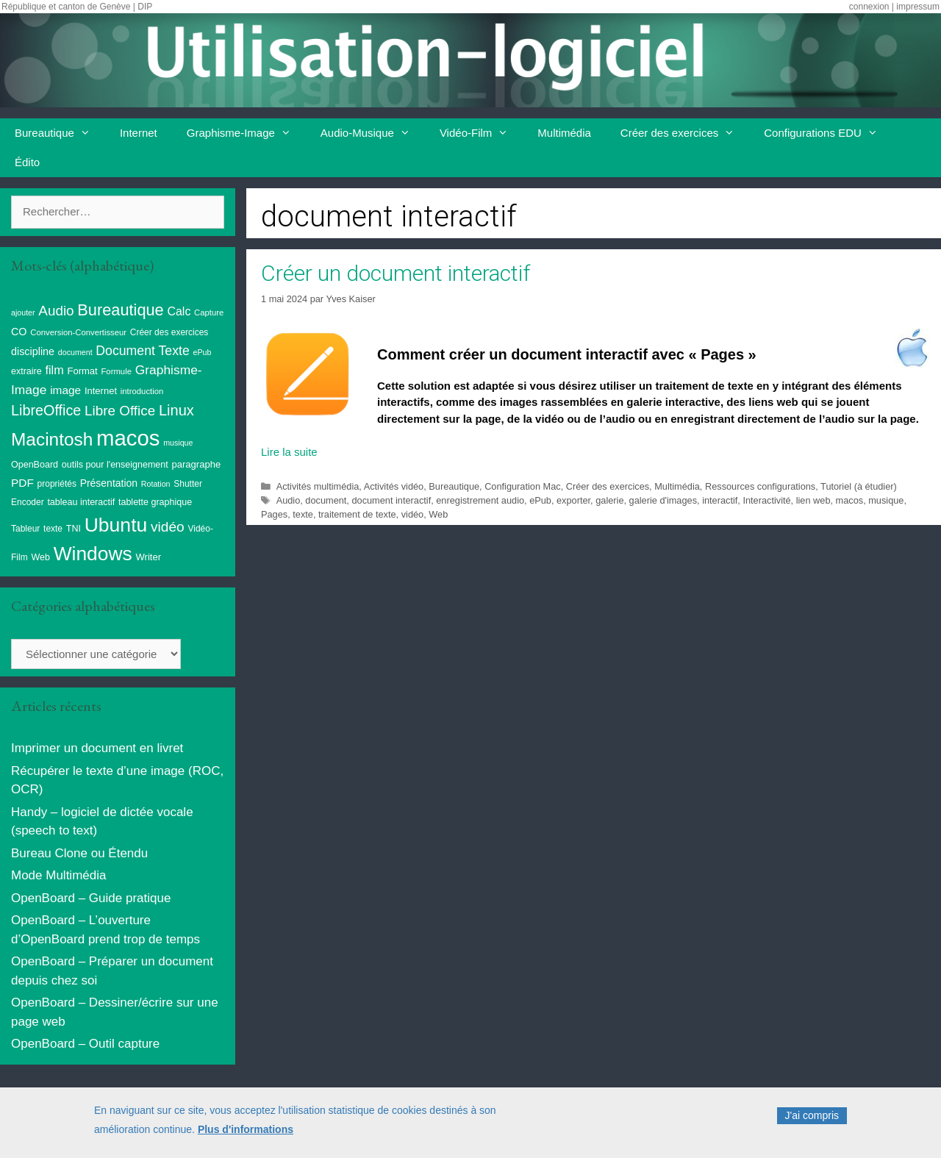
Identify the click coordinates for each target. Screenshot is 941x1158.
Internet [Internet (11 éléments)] (101, 390)
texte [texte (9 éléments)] (52, 528)
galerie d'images (663, 500)
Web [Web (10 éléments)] (40, 557)
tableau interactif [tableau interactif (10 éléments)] (81, 502)
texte (303, 514)
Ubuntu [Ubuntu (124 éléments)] (116, 525)
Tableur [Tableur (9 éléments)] (25, 528)
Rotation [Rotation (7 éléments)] (156, 483)
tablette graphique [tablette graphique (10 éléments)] (155, 502)
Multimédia (564, 132)
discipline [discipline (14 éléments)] (32, 351)
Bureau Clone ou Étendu (79, 853)
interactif (719, 500)
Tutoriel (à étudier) (858, 486)
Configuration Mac (522, 486)
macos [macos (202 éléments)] (128, 438)
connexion (869, 6)
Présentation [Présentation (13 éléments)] (108, 483)
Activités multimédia (317, 486)
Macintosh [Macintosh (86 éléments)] (52, 439)
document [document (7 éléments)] (75, 352)
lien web (813, 500)
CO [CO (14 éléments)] (19, 331)
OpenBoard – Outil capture (85, 1044)
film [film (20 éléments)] (54, 369)
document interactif (391, 500)
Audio (288, 500)
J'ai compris (812, 1120)
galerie (609, 500)
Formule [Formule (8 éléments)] (116, 371)
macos (850, 500)
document (325, 500)
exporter (573, 500)
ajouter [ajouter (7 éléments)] (23, 312)
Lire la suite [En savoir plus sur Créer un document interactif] (289, 452)
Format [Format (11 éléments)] (82, 370)
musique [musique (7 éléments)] (178, 442)
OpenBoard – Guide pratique (91, 898)
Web (438, 514)
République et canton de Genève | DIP (76, 6)
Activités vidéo (394, 486)
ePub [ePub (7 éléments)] (202, 352)
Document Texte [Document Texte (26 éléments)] (142, 350)
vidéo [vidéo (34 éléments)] (168, 527)
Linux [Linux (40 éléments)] (176, 410)
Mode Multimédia (58, 875)
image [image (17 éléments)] (65, 390)
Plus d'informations (245, 1133)
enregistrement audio (480, 500)
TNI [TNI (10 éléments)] (73, 528)
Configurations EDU (828, 133)
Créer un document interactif (395, 273)
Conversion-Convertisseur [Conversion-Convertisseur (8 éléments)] (78, 332)
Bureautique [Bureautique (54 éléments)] (120, 310)
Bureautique (60, 133)
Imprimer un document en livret (97, 748)
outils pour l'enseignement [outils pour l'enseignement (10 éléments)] (115, 465)
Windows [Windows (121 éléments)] (93, 554)
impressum (918, 6)
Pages (274, 514)
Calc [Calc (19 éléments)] (178, 311)
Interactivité (766, 500)
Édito (27, 162)
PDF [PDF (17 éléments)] (22, 482)
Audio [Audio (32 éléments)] (56, 310)
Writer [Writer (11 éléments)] (148, 556)
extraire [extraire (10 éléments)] (26, 371)
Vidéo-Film (481, 133)
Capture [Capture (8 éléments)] (208, 312)
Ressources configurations (760, 486)
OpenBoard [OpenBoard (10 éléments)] (34, 465)
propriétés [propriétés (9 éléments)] (56, 484)
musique (886, 500)
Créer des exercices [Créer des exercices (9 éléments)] (169, 332)
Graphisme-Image (246, 133)
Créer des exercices (684, 133)
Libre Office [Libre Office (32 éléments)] (120, 410)
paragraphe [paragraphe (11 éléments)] (196, 464)
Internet (138, 132)
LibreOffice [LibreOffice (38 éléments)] (46, 410)
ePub (540, 500)
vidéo (412, 514)
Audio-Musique (373, 133)
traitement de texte (357, 514)
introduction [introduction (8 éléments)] (142, 391)
